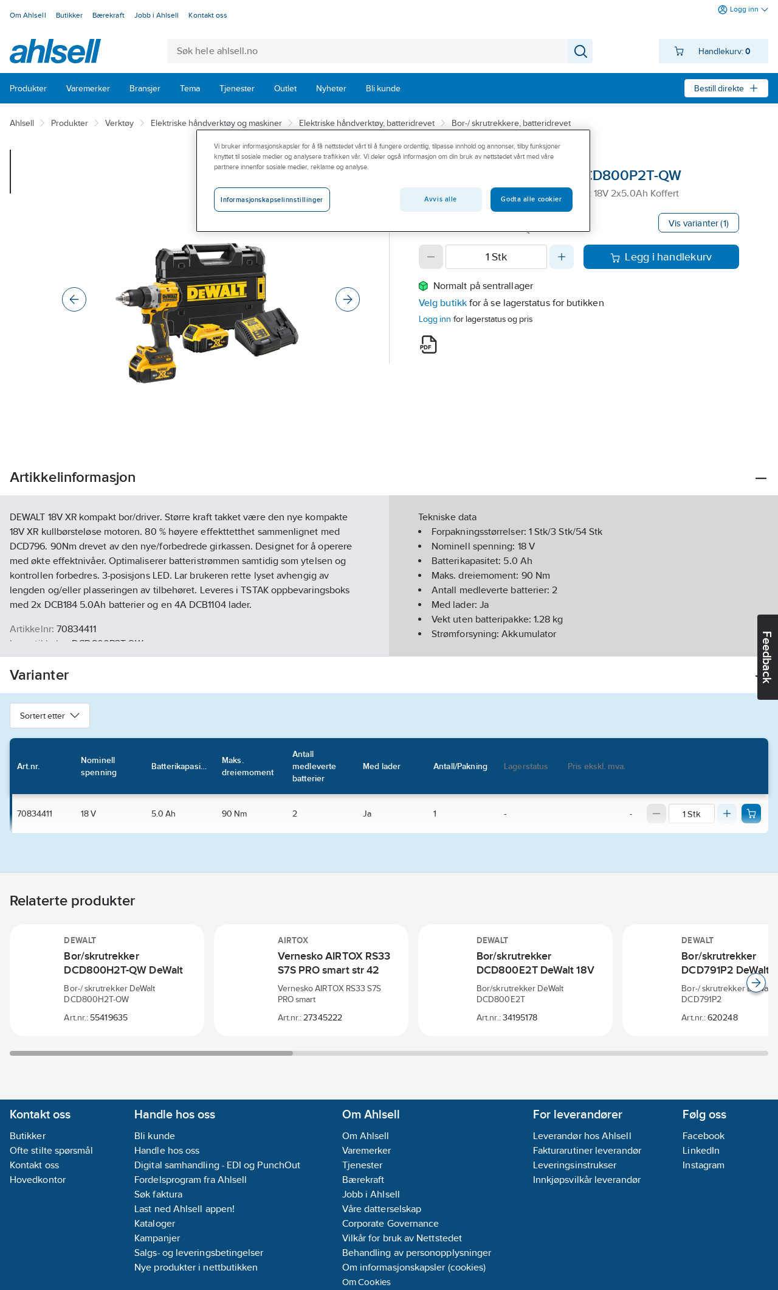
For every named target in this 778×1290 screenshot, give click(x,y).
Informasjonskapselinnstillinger (272, 199)
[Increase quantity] (561, 257)
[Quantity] (496, 257)
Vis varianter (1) (699, 223)
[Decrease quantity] (431, 257)
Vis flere (389, 637)
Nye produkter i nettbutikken (196, 1267)
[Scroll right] (756, 982)
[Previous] (74, 299)
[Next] (348, 299)
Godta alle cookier (531, 199)
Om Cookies (366, 1282)
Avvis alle (440, 199)
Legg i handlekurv (661, 257)
